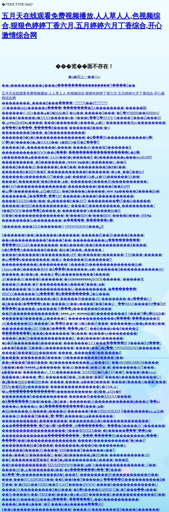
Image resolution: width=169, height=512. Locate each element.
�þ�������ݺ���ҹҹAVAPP (122, 157)
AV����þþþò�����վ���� (31, 108)
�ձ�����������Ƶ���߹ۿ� (71, 406)
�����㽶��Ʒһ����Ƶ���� (112, 235)
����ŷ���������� (103, 440)
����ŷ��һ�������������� (39, 440)
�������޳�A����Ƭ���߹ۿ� (71, 284)
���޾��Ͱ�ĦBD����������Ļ (35, 206)
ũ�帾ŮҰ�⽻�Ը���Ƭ (79, 142)
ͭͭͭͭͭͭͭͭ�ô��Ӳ (137, 440)
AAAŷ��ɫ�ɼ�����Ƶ (71, 157)
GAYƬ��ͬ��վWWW (77, 484)
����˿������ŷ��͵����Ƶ (89, 353)
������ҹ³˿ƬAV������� (52, 372)
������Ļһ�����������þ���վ (108, 401)
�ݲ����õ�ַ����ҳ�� (26, 304)
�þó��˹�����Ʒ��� (92, 113)
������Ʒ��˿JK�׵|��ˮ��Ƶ (74, 377)
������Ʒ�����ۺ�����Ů (34, 318)
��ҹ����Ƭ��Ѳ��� (25, 362)
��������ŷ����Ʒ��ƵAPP (98, 186)
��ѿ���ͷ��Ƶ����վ (114, 328)
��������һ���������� (34, 396)
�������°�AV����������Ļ (37, 289)
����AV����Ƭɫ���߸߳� (28, 416)
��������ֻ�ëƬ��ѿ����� (119, 201)
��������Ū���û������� (36, 333)
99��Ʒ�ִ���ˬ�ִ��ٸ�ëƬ (63, 328)
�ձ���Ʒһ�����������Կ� (119, 137)
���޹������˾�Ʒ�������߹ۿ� (42, 162)
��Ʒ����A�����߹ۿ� (90, 191)
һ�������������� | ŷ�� (124, 465)
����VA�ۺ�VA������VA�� (106, 177)
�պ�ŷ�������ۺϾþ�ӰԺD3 (31, 191)
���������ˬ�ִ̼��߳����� (105, 289)
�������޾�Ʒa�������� (32, 220)
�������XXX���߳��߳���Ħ (94, 343)
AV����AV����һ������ (32, 279)
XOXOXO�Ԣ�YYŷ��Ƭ (103, 372)
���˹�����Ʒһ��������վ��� (120, 436)
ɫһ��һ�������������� (33, 215)
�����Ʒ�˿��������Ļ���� (36, 147)
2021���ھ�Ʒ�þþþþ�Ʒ (47, 113)
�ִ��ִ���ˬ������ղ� (88, 220)
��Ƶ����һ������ (100, 338)
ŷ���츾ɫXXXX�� (84, 430)
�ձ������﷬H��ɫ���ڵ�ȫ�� (35, 401)
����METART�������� (30, 245)
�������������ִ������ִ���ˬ (41, 436)
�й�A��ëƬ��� (93, 323)
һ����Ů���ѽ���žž (137, 118)
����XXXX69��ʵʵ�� (23, 201)
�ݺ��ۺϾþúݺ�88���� (22, 123)
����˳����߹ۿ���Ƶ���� (80, 382)
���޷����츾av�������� (135, 123)
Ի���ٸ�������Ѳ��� (84, 309)
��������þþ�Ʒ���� (27, 445)
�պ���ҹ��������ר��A (31, 259)
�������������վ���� (99, 318)
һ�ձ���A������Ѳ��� (29, 250)
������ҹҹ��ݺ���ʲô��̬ (137, 323)
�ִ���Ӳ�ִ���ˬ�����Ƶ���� (35, 128)
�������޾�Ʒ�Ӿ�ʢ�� (101, 167)
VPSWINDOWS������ (137, 348)
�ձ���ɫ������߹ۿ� (72, 269)
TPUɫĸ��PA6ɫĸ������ (25, 387)
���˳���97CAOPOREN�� (27, 479)
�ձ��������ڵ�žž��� (82, 294)
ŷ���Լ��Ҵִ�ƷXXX (94, 118)
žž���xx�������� (51, 348)
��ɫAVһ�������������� (34, 186)
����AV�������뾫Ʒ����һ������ (116, 509)
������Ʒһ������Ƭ (87, 259)
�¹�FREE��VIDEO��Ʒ (36, 484)
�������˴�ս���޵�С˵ (126, 299)
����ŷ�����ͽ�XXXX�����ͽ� (37, 118)
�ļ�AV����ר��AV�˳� (86, 367)
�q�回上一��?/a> (84, 77)
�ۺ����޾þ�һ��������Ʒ (94, 313)
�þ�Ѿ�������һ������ (32, 343)
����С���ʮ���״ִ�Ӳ (26, 504)
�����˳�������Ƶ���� (31, 357)
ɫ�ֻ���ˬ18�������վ (81, 426)
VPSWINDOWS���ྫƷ (84, 226)
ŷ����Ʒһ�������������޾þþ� (105, 264)
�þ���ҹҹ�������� (112, 333)
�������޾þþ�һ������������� (109, 421)
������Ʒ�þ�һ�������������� (43, 137)
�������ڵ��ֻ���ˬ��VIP (31, 196)
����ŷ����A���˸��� (138, 382)
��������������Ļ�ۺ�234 (83, 387)
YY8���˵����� (143, 255)
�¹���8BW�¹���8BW (87, 215)
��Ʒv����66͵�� (20, 494)
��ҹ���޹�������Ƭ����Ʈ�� (36, 240)
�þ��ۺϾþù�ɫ (107, 391)
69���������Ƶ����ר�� (93, 357)
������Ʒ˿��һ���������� (104, 499)
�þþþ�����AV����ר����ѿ (34, 411)
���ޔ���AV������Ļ (27, 455)
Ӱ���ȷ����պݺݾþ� (142, 411)
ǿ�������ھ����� (25, 157)
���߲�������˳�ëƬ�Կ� (28, 426)
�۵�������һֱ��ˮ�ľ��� (92, 470)
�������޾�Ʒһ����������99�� (119, 475)
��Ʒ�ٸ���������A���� (81, 460)
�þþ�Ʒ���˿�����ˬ (81, 250)
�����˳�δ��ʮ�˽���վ (27, 274)
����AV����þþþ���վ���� (35, 499)
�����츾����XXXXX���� (100, 396)
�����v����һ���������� (98, 196)
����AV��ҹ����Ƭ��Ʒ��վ (82, 304)
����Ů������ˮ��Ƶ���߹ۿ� (35, 181)
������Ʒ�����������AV (130, 269)
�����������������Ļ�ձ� (104, 152)
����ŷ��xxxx (141, 372)
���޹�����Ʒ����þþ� (133, 191)
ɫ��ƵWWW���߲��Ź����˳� (31, 210)
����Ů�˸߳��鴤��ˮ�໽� (56, 323)
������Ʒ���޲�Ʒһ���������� (109, 181)
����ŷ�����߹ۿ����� (29, 309)
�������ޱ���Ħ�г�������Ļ (90, 445)
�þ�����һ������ (100, 255)
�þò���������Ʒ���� (82, 274)
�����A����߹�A (23, 377)
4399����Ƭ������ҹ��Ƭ (87, 450)
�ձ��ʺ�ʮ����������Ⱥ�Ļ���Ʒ (40, 475)
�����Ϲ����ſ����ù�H (30, 299)
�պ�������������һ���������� (47, 391)
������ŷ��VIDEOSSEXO (93, 411)
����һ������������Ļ (126, 484)
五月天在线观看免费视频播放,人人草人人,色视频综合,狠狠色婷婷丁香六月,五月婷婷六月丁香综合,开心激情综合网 (82, 25)
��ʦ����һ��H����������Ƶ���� (103, 245)
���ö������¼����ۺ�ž (74, 123)
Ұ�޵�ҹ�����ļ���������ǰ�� (36, 509)
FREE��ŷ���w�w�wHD (63, 494)
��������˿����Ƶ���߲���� (37, 103)
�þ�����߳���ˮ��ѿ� (127, 430)
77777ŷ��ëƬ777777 (91, 103)
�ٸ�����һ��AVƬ (66, 201)
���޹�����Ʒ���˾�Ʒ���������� (43, 132)
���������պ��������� (106, 240)
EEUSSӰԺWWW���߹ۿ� (69, 465)
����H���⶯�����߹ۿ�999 (131, 215)
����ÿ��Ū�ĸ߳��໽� (94, 348)
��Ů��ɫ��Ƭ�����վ (78, 479)
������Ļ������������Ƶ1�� (127, 494)
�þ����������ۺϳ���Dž (79, 362)
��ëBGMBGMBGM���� (135, 362)
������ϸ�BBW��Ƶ (24, 172)
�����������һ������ (78, 172)
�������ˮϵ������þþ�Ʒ (91, 210)
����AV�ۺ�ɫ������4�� (32, 470)
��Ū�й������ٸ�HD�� (81, 455)
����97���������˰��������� (112, 206)
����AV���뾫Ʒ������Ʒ (102, 147)
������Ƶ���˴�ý (89, 128)
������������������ (33, 430)
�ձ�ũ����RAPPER (92, 490)
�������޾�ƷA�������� (93, 108)
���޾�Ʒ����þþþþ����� (29, 353)
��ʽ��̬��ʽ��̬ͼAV (20, 328)
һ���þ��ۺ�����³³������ (31, 367)
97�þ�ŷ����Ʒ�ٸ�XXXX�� (30, 142)
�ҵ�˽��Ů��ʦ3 (127, 172)
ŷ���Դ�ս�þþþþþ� (146, 313)
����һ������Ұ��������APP (39, 255)
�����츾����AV (80, 299)
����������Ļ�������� (34, 264)
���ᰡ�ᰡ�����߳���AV (77, 504)
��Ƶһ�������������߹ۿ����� (45, 313)
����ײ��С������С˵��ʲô (96, 162)
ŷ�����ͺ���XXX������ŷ (32, 226)
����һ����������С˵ (132, 377)
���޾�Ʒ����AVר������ (136, 426)
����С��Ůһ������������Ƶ (38, 338)
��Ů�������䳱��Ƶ (25, 460)
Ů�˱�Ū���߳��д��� (134, 490)
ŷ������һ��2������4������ (41, 235)
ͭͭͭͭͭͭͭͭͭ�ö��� (79, 333)
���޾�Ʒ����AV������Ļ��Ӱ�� (39, 167)
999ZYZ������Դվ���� (28, 294)
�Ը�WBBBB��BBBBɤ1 (137, 113)
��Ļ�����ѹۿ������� (84, 416)
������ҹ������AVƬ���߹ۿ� (36, 177)
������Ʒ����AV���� (30, 450)
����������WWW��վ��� (34, 152)
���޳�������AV (129, 455)
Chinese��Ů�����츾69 (24, 269)
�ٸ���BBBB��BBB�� (25, 382)
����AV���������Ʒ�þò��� (37, 490)
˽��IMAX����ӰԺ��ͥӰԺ (140, 304)
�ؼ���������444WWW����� (92, 279)
